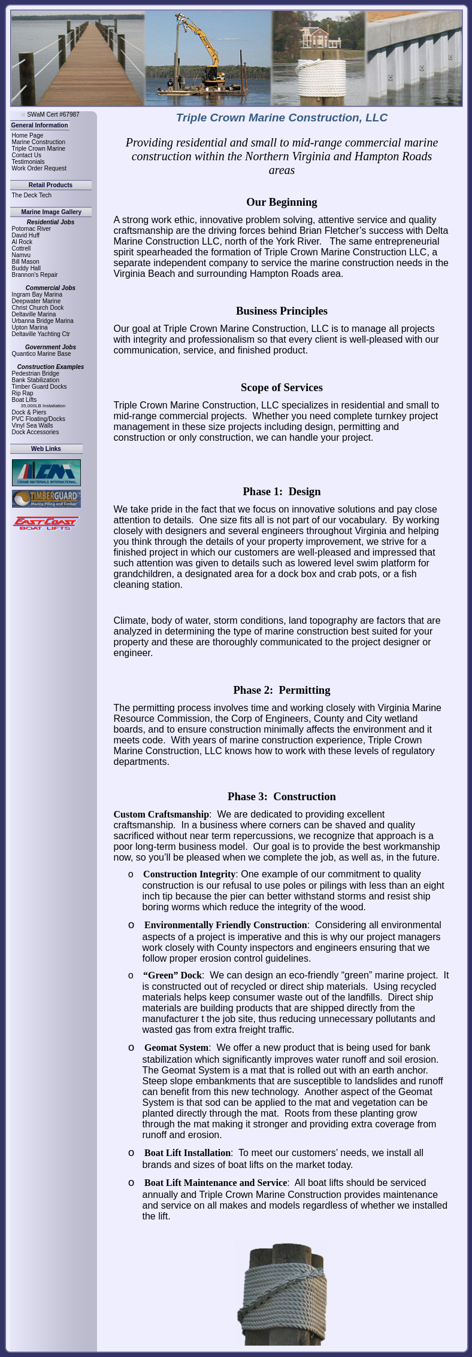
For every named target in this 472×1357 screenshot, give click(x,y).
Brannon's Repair (35, 275)
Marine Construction (38, 142)
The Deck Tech (32, 195)
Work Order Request (39, 168)
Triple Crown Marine (39, 148)
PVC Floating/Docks (38, 419)
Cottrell (21, 248)
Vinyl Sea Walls (32, 425)
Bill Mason (26, 261)
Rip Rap (23, 393)
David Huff (26, 235)
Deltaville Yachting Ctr (41, 334)
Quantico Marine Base (41, 353)
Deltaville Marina (34, 314)
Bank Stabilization (36, 380)
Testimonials (28, 161)
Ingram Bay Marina (37, 294)
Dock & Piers (29, 412)
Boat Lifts (24, 400)
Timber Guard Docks (39, 386)
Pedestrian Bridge (36, 373)
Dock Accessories (35, 432)
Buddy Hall (26, 268)
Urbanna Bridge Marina (43, 321)
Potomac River (32, 228)
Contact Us (26, 155)
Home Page (28, 135)
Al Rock (22, 242)
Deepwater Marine (36, 301)
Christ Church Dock (38, 307)
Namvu (21, 255)
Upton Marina (30, 327)
